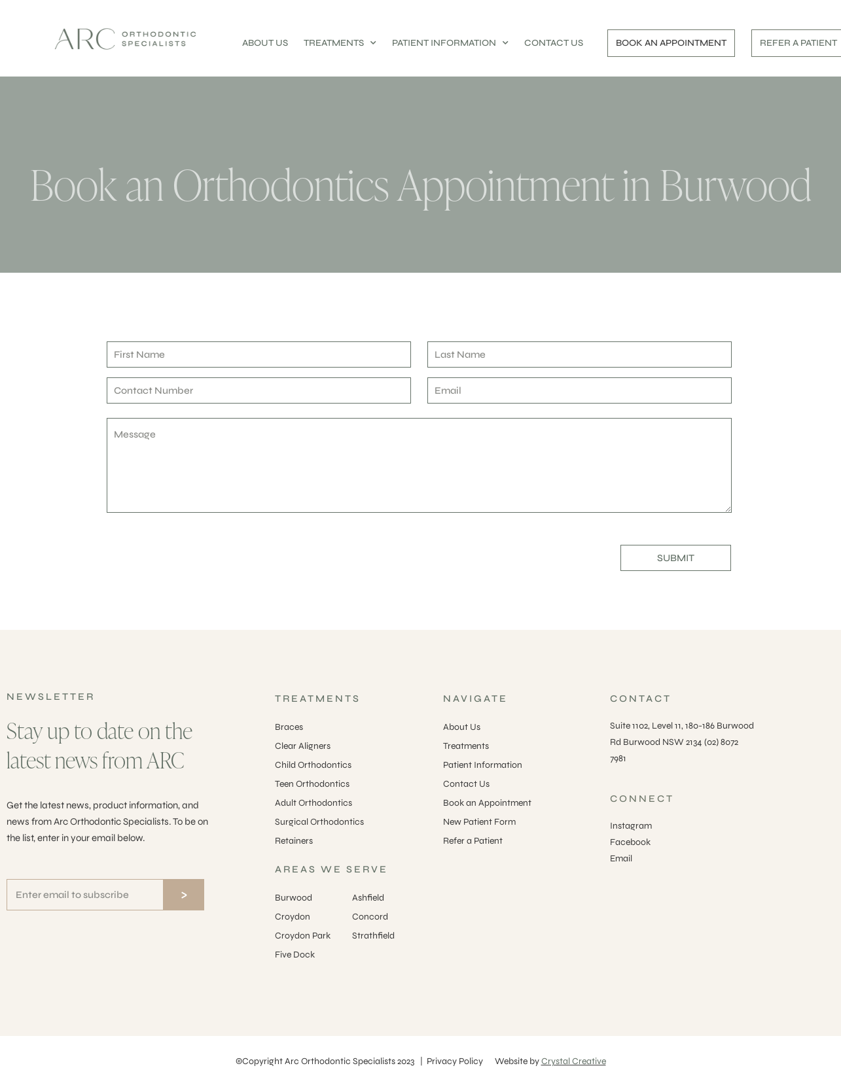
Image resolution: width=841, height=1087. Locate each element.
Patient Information (482, 764)
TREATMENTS (340, 43)
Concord (370, 916)
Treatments (466, 745)
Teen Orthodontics (312, 783)
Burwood (293, 897)
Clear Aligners (303, 745)
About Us (461, 727)
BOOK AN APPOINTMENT (671, 42)
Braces (289, 727)
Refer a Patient (473, 840)
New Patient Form (479, 821)
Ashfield (368, 897)
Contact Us (466, 783)
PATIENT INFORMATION (450, 43)
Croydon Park (303, 935)
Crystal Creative (573, 1061)
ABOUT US (265, 42)
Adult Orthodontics (313, 802)
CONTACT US (553, 42)
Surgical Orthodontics (319, 821)
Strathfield (373, 935)
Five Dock (295, 954)
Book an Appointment (487, 802)
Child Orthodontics (313, 764)
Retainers (294, 840)
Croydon (292, 916)
